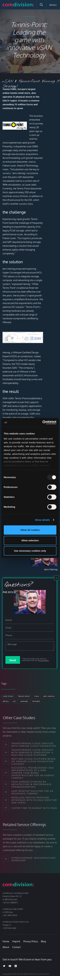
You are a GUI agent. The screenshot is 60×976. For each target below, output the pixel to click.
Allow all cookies (30, 530)
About (6, 947)
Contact (16, 947)
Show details (42, 519)
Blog (43, 941)
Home (6, 941)
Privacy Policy (43, 660)
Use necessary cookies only (30, 550)
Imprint (16, 941)
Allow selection (30, 540)
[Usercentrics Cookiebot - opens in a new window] (42, 422)
